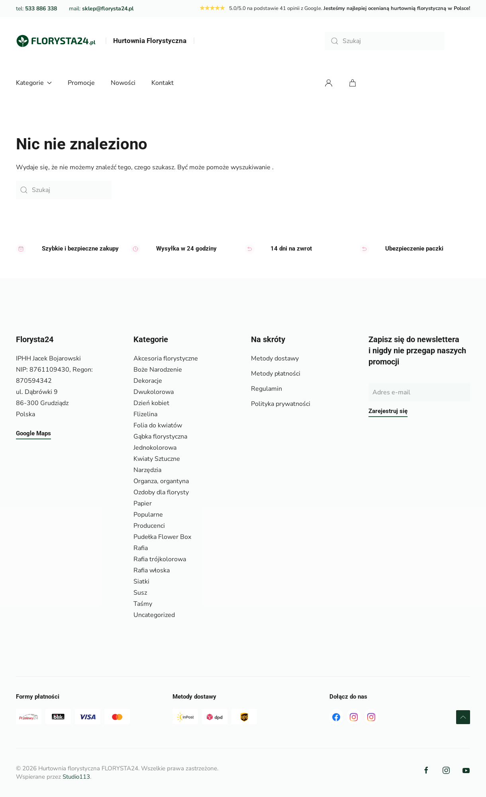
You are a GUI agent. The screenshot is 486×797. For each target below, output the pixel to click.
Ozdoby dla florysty (161, 492)
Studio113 (76, 777)
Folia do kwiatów (157, 425)
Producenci (149, 525)
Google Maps (33, 433)
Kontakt (162, 82)
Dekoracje (147, 380)
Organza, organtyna (161, 481)
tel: (36, 8)
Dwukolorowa (153, 392)
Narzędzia (147, 470)
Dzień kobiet (151, 403)
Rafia (140, 548)
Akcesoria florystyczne (165, 358)
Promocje (81, 82)
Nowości (123, 82)
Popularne (148, 514)
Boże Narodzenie (157, 369)
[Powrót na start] (56, 41)
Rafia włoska (151, 570)
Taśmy (142, 603)
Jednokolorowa (154, 447)
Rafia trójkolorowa (159, 559)
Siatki (141, 581)
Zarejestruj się (388, 411)
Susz (140, 592)
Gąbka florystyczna (160, 436)
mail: (101, 8)
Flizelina (145, 414)
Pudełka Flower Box (162, 537)
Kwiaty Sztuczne (156, 458)
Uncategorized (154, 615)
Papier (142, 503)
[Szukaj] (384, 41)
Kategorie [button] (34, 82)
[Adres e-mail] (419, 392)
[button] (463, 717)
